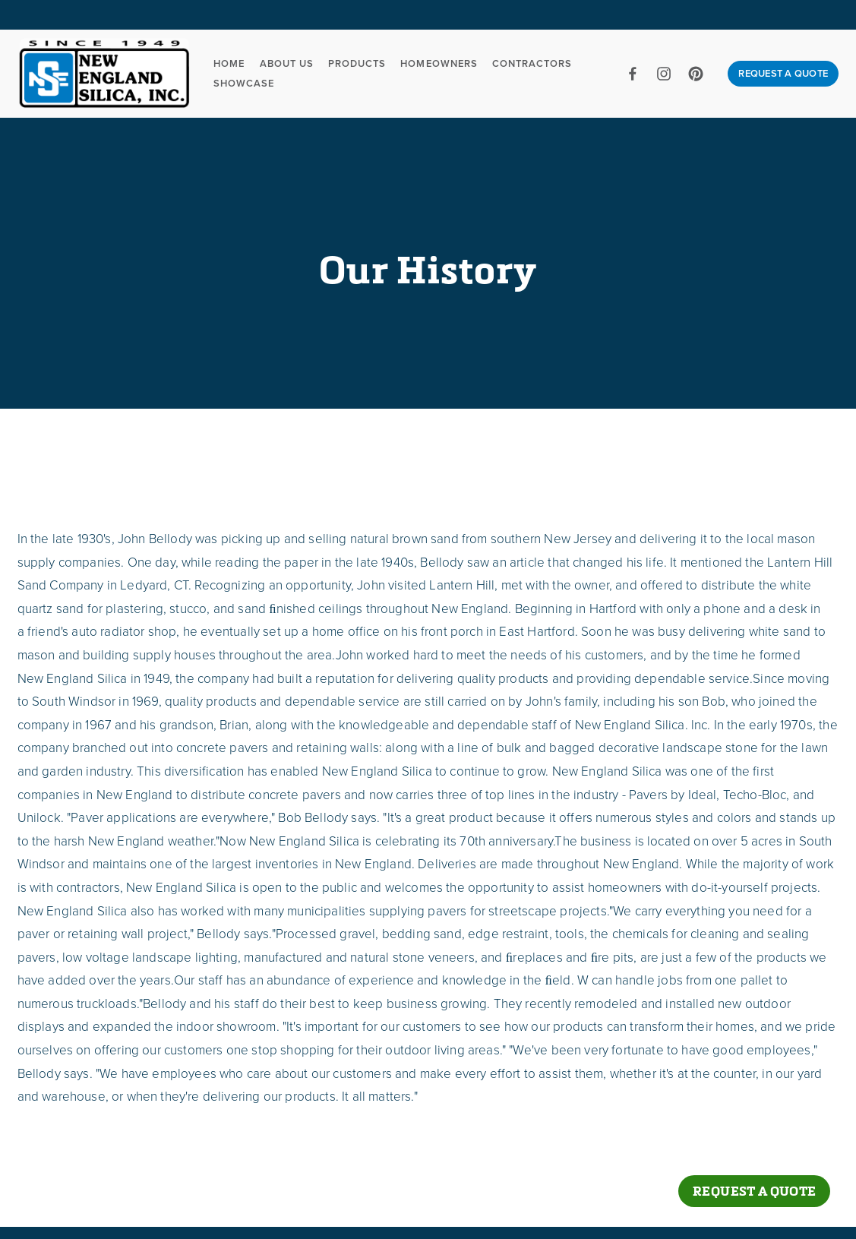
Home (229, 63)
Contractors (532, 63)
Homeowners (438, 63)
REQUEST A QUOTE (783, 73)
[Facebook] (632, 73)
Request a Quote (754, 1191)
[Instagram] (663, 73)
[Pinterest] (695, 73)
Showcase (243, 83)
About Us (287, 63)
